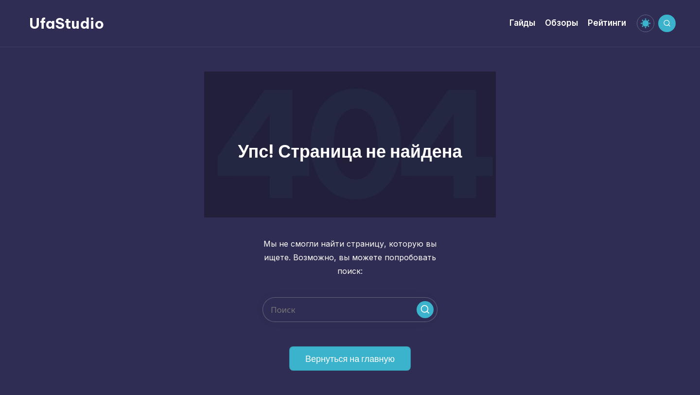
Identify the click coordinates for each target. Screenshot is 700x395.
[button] (425, 309)
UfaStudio (66, 23)
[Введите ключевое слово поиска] (350, 309)
